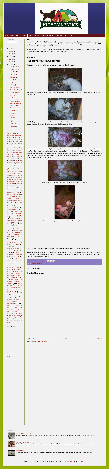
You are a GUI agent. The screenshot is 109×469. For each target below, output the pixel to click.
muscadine (9, 260)
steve (13, 297)
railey (11, 279)
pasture (11, 267)
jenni (13, 236)
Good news (13, 108)
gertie (20, 209)
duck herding (12, 181)
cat (16, 160)
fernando (17, 198)
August (12, 77)
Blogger (82, 461)
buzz (16, 158)
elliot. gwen (12, 189)
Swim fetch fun (19, 451)
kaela (10, 241)
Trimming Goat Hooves (22, 442)
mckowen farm (12, 256)
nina (13, 262)
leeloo (18, 246)
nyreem (14, 264)
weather (11, 315)
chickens (10, 166)
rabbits (39, 263)
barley (10, 137)
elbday (15, 187)
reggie (10, 281)
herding (9, 230)
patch (17, 267)
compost (17, 169)
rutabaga (13, 287)
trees (8, 305)
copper (8, 171)
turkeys (9, 309)
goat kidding (18, 213)
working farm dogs (14, 320)
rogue (13, 285)
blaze (15, 143)
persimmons (16, 269)
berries (10, 139)
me (19, 256)
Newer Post (30, 338)
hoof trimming (16, 232)
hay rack (16, 227)
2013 (10, 61)
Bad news (13, 113)
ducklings (19, 181)
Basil (20, 137)
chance (11, 162)
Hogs (30, 35)
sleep (18, 294)
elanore (9, 187)
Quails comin (14, 110)
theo (8, 303)
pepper (9, 269)
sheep (10, 292)
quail (13, 277)
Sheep (24, 35)
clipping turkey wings (12, 168)
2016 (10, 53)
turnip (8, 311)
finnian (8, 200)
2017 (10, 51)
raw (16, 279)
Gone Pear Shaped (16, 90)
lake (10, 244)
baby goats (19, 135)
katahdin (17, 241)
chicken (17, 164)
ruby (18, 285)
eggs (17, 185)
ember (8, 190)
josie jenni (19, 239)
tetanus (17, 299)
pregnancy (9, 275)
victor (10, 313)
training (17, 303)
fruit (21, 206)
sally (19, 287)
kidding (9, 242)
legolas (8, 248)
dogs (10, 179)
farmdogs (12, 196)
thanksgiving (10, 301)
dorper (20, 179)
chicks (18, 166)
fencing (9, 198)
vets (21, 311)
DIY (17, 175)
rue (7, 287)
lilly (13, 248)
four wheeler (10, 202)
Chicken (12, 95)
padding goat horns (17, 265)
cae (21, 158)
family (14, 194)
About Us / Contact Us (47, 35)
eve (17, 192)
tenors (10, 299)
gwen (13, 223)
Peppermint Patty (15, 92)
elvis (19, 189)
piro (15, 271)
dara (8, 175)
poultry (18, 273)
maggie (17, 252)
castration (11, 160)
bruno (17, 156)
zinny (42, 263)
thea (16, 301)
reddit (20, 279)
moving (17, 258)
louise (18, 248)
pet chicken (9, 271)
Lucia (8, 250)
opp (19, 264)
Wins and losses (15, 87)
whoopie (15, 317)
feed (19, 196)
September (13, 74)
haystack (9, 228)
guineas (20, 220)
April (12, 121)
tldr (12, 303)
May (11, 85)
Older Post (98, 338)
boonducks (17, 145)
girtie (16, 211)
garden (17, 207)
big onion (11, 141)
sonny (18, 296)
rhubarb (17, 281)
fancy (20, 194)
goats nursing (16, 218)
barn (16, 137)
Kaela (35, 261)
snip (13, 296)
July (11, 79)
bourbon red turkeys (14, 148)
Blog (6, 35)
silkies (12, 294)
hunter (9, 234)
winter (10, 319)
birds (10, 143)
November (13, 69)
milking (9, 258)
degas (12, 175)
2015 (10, 56)
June (12, 82)
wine (20, 317)
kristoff (20, 242)
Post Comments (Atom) (42, 341)
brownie (9, 156)
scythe (16, 289)
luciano (16, 250)
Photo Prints (68, 35)
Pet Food (36, 35)
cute (14, 173)
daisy (19, 173)
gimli (10, 211)
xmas (8, 322)
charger (18, 162)
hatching (9, 225)
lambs (9, 246)
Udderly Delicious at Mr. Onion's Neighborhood (15, 99)
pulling (8, 277)
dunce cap (19, 183)
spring (8, 297)
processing (17, 275)
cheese (8, 164)
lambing (16, 244)
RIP (19, 283)
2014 (10, 59)
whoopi (8, 317)
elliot (20, 187)
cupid (10, 173)
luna (8, 252)
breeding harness (17, 150)
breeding (9, 150)
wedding (18, 315)
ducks (11, 183)
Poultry (12, 35)
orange (8, 265)
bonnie (10, 145)
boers (20, 143)
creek (20, 171)
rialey (9, 283)
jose (19, 236)
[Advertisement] (64, 324)
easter (11, 185)
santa (8, 289)
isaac (8, 236)
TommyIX (69, 461)
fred (17, 206)
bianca (20, 139)
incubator (16, 234)
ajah (8, 133)
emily (14, 190)
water (20, 313)
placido (20, 271)
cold (10, 169)
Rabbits (18, 35)
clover (20, 168)
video (15, 313)
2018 (10, 48)
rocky (8, 285)
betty (15, 139)
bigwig (20, 141)
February (13, 126)
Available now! (59, 35)
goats (19, 216)
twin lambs (14, 311)
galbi (10, 207)
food (19, 200)
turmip (18, 309)
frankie (11, 206)
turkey (16, 307)
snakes (8, 296)
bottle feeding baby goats (14, 147)
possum (11, 273)
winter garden (18, 319)
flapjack (14, 200)
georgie (14, 209)
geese (8, 209)
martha (13, 254)
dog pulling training (17, 177)
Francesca (19, 204)
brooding (17, 154)
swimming (19, 297)
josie (9, 238)
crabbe (14, 171)
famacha (9, 194)
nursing (8, 264)
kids (15, 242)
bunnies (34, 263)
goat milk (11, 216)
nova (18, 262)
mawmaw (19, 254)
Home (65, 338)
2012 (10, 64)
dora (15, 179)
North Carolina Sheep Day (23, 433)
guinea (14, 220)
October (13, 72)
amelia (15, 133)
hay (16, 225)
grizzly (8, 220)
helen (17, 228)
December (13, 66)
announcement (10, 135)
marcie (8, 254)
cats (21, 160)
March (12, 123)
